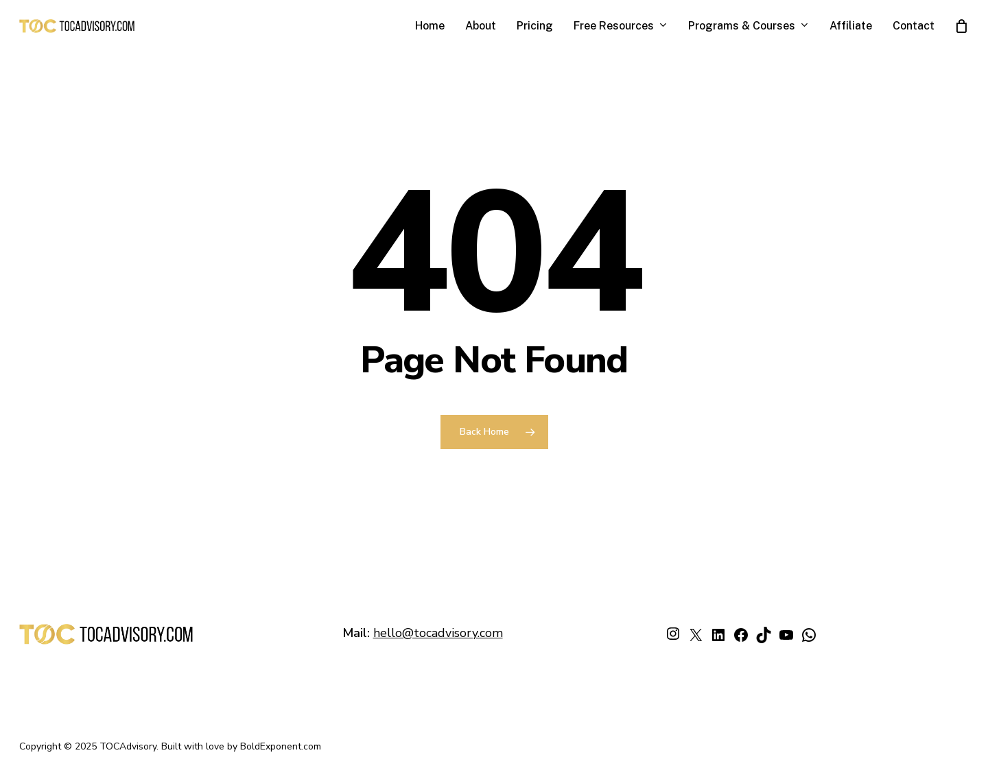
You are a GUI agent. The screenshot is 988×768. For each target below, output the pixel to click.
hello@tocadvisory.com (438, 633)
